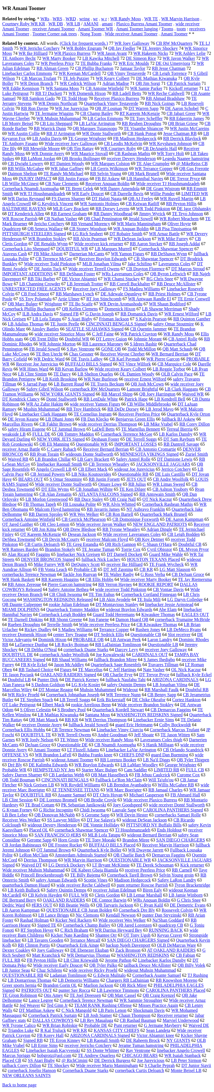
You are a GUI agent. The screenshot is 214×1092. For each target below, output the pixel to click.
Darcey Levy (126, 649)
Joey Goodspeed (127, 805)
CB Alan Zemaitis (56, 494)
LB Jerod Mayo (159, 409)
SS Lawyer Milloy (63, 820)
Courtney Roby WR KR (23, 23)
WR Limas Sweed (168, 484)
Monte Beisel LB (186, 1070)
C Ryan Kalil (151, 905)
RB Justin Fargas (73, 178)
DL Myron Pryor (194, 549)
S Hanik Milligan (158, 744)
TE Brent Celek (79, 188)
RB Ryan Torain (44, 454)
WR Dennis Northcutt (57, 103)
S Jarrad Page (35, 384)
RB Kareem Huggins (60, 579)
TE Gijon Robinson (19, 995)
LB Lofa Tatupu (47, 318)
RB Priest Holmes (164, 293)
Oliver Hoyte (179, 223)
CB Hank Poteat (142, 133)
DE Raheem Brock (143, 1040)
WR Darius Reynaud (26, 198)
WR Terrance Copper (153, 168)
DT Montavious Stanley (117, 604)
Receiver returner (172, 1015)
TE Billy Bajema (85, 875)
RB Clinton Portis (34, 945)
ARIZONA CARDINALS (175, 679)
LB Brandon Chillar (53, 459)
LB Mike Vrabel (158, 424)
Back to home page (19, 1085)
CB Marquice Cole (174, 364)
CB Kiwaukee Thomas (157, 624)
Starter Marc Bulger (99, 769)
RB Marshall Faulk (162, 689)
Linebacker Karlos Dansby (162, 960)
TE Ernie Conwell (193, 298)
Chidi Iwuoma (92, 810)
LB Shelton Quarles (95, 374)
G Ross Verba (153, 574)
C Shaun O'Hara (157, 544)
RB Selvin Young (105, 173)
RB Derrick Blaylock (182, 138)
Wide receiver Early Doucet (57, 965)
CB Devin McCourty (60, 539)
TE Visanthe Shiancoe (143, 128)
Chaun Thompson (134, 1015)
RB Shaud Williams (69, 659)
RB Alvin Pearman (90, 238)
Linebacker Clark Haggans (43, 414)
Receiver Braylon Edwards (103, 258)
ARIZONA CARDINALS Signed (100, 1035)
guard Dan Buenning (169, 754)
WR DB (55, 23)
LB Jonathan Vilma (170, 684)
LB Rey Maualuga (96, 1020)
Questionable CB (145, 634)
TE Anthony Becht (19, 58)
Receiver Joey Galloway (94, 288)
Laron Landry (159, 639)
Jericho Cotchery (49, 223)
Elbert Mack (53, 704)
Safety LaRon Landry (176, 880)
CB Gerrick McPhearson (84, 519)
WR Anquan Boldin (131, 228)
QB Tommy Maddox (75, 434)
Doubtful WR (77, 339)
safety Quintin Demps (126, 684)
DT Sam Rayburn (179, 439)
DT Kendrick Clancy (21, 399)
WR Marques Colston (110, 163)
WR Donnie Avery (47, 153)
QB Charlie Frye (118, 674)
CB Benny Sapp (161, 694)
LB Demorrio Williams (78, 980)
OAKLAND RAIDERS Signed (68, 674)
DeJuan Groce (37, 744)
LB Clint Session (17, 799)
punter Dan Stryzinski (161, 915)
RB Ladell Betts (126, 93)
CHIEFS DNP (131, 754)
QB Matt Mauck (43, 719)
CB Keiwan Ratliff (142, 203)
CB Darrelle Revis (126, 193)
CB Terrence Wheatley (109, 464)
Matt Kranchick (46, 955)
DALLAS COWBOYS (53, 1020)
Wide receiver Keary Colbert (120, 369)
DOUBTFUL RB (36, 794)
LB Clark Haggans (181, 389)
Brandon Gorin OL (60, 985)
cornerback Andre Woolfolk (64, 654)
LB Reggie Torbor (169, 369)
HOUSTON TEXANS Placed (153, 559)
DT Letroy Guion (111, 339)
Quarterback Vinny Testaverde (111, 103)
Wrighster (53, 303)
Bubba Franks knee (95, 754)
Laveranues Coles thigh (161, 739)
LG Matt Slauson (175, 569)
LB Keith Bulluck (24, 890)
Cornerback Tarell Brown (129, 875)
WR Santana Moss (62, 88)
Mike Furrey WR (49, 564)
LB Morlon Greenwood (47, 499)
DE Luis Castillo (170, 474)
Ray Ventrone (138, 1050)
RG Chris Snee (160, 278)
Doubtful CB (189, 544)
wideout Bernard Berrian (149, 835)
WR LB (73, 23)
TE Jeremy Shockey (160, 48)
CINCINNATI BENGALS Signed (116, 324)
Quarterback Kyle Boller (99, 850)
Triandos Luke (21, 1030)
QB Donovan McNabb (55, 815)
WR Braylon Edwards (94, 764)
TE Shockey (58, 1065)
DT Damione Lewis (175, 459)
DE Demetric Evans (188, 905)
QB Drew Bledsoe (79, 529)
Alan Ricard (18, 554)
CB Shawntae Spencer (154, 258)
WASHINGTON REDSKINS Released (58, 599)
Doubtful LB (19, 679)
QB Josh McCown (147, 384)
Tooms (167, 28)
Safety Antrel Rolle (133, 459)
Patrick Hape (136, 399)
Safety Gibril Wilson (44, 389)
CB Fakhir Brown (56, 424)
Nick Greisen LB (38, 784)
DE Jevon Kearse (23, 419)
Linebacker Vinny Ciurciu (120, 729)
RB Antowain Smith (157, 494)
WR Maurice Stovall (89, 153)
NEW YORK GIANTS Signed (67, 394)
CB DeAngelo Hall (160, 148)
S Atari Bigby (80, 318)
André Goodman (112, 734)
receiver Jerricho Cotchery (88, 1045)
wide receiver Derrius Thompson (107, 424)
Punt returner (125, 1025)
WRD (70, 18)
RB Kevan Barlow (71, 369)
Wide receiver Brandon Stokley (145, 704)
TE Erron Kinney (64, 1040)
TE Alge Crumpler (152, 163)
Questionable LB (163, 644)
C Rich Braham (74, 930)
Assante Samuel (72, 794)
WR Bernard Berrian (169, 354)
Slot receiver (179, 634)
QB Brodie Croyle (100, 799)
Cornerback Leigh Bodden (62, 614)
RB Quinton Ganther (191, 318)
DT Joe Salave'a (101, 820)
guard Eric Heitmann (133, 724)
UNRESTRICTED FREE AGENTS (34, 288)
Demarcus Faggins (168, 855)
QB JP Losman (108, 108)
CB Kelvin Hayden (45, 895)
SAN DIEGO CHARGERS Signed (138, 940)
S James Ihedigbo (159, 659)
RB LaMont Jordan (38, 158)
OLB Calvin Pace (177, 374)
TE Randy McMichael (63, 173)
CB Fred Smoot (35, 293)
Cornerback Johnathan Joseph (72, 694)
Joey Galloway (50, 950)
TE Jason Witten (175, 734)
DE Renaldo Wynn (51, 243)
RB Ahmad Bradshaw (165, 98)
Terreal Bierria (180, 429)
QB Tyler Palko (103, 965)
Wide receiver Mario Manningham (107, 1065)
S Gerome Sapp (95, 815)
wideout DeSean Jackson (144, 820)
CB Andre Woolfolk (171, 479)
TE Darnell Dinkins (25, 619)
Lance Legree (41, 1000)
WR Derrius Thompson (106, 719)
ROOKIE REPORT (155, 584)
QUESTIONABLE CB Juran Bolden (79, 910)
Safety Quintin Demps (66, 890)
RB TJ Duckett (48, 93)
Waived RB (18, 459)
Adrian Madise (115, 83)
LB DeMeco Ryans (184, 629)
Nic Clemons (87, 915)
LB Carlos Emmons (105, 118)
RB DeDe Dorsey (123, 409)
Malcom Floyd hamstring (57, 509)
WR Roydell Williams (80, 784)
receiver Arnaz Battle (21, 449)
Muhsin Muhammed (98, 689)
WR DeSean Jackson (132, 238)
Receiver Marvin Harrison (165, 845)
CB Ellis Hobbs (99, 579)
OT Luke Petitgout (19, 704)
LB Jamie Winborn (186, 895)
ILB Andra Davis (37, 313)
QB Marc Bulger (23, 303)
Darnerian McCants (86, 253)
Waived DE (198, 1025)
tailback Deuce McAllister (147, 965)
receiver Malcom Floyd (107, 539)
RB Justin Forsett (104, 479)
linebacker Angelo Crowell (181, 1050)
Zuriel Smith (196, 454)
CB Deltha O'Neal (40, 649)
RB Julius (137, 484)
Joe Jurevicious (150, 1060)
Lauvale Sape (124, 810)
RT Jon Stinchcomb (103, 298)
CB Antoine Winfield (104, 88)
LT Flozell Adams (83, 749)
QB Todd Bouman (18, 779)
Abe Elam (168, 609)
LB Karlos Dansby (176, 434)
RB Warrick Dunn (50, 128)
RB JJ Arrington (60, 133)
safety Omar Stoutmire (173, 324)
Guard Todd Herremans (114, 614)
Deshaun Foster (105, 439)
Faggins (43, 554)
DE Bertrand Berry (19, 900)
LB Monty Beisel (17, 123)
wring (84, 18)
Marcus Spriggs (16, 1055)
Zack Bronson (127, 950)
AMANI (90, 23)
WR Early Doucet (88, 193)
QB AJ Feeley (140, 198)
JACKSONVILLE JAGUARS (163, 464)
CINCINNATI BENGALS (65, 779)
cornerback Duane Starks (86, 649)
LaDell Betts (103, 429)
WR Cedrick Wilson (78, 83)
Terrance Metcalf (85, 940)
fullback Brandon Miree (115, 659)
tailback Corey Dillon (21, 1065)
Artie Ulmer (69, 298)
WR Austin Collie (24, 133)
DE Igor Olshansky (194, 208)
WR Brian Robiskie (59, 1025)
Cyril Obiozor (159, 549)
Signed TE (46, 925)
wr (95, 18)
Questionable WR (92, 444)
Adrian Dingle (159, 529)
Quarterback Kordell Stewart (118, 709)
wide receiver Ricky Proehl (93, 970)
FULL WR (78, 895)
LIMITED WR (194, 193)
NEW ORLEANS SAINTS (26, 1075)
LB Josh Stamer (98, 1015)
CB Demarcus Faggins (170, 709)
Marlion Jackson (98, 985)
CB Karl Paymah (124, 359)
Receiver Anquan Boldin (108, 183)
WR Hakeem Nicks (150, 53)
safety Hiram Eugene (26, 429)
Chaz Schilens (49, 970)
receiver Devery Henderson (131, 158)
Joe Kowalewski (110, 654)
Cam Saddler (135, 769)
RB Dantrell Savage (181, 444)
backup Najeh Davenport (128, 945)
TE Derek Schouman (155, 865)
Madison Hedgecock (132, 880)
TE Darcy (62, 374)
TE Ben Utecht (49, 354)
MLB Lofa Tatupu (104, 835)
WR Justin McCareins (189, 128)
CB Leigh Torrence (169, 73)
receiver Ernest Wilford (145, 379)
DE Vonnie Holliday (101, 825)
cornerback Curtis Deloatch (139, 1070)
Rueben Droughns (24, 624)
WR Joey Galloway (132, 43)
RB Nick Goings (160, 103)
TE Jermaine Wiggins (54, 113)
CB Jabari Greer (181, 113)
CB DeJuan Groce (188, 574)
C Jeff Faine (103, 334)
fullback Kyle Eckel (194, 674)
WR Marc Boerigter (124, 789)
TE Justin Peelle (64, 324)
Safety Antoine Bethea (68, 589)
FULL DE (41, 434)
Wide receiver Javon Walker (101, 524)
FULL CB (195, 769)
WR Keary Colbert (113, 78)
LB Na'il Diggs (156, 759)
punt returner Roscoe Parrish (142, 885)
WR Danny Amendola (119, 188)
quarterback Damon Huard (26, 885)
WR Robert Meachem (178, 218)
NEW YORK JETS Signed (61, 439)
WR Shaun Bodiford (167, 303)
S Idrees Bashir (143, 344)
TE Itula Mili (148, 599)
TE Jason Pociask (18, 674)
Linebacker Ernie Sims (153, 719)
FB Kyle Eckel (34, 664)
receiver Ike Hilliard (124, 564)
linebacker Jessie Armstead (169, 604)
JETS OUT (136, 479)
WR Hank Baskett (18, 579)
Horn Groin (68, 840)
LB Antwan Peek (125, 639)
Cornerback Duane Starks (85, 1070)
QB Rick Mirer (133, 985)
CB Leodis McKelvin (123, 143)
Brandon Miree (135, 840)
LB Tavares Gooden (45, 940)
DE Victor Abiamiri (79, 278)
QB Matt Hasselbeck (109, 774)
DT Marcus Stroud (188, 268)
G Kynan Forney (17, 810)
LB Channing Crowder (39, 283)
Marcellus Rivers (17, 424)
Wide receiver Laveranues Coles (132, 534)
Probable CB (85, 569)
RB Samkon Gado (38, 98)
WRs (44, 18)
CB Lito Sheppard (56, 123)
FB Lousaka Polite (79, 504)
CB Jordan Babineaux (21, 845)
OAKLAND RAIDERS (64, 900)
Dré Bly (15, 764)
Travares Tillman (163, 664)
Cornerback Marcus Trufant (175, 729)
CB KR (146, 569)
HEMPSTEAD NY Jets (54, 769)
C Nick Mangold (77, 1010)
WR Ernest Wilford (181, 313)
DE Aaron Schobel (182, 108)
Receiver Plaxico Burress (116, 98)
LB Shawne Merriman (162, 308)
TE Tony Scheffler (146, 118)
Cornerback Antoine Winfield (28, 519)
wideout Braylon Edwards (129, 609)
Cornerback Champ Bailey (86, 925)
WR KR (79, 1030)
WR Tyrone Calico (19, 1025)
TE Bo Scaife (81, 303)
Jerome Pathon (118, 960)
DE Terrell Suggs (141, 439)
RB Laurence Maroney (102, 344)
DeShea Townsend (18, 539)
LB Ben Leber (15, 815)
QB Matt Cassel (122, 995)
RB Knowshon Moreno (176, 980)
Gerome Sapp (39, 840)
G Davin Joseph (99, 313)
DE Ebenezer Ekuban (89, 950)
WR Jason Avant (112, 53)
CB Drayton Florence (145, 268)
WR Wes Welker (84, 514)
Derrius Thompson (40, 860)
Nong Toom (90, 33)
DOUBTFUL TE (36, 734)
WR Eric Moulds (133, 63)
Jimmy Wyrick (152, 213)
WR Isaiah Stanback (182, 1055)
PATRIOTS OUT (36, 990)
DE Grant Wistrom (163, 188)
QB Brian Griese (183, 123)
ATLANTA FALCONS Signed (105, 494)
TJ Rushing (198, 975)
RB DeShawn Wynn (169, 253)
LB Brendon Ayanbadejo (129, 784)
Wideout (130, 689)
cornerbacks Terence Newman (29, 574)
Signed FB (69, 313)
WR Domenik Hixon (87, 93)
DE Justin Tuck (48, 268)
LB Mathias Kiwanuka (58, 714)
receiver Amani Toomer (54, 28)
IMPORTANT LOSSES (135, 444)
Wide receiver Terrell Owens (94, 268)
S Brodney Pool (71, 709)
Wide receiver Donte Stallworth (63, 484)
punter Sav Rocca (74, 990)
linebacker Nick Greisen (78, 554)
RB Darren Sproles (46, 514)
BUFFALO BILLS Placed (112, 845)
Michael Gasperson (146, 794)
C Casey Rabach (61, 449)
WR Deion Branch (36, 83)
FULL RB (11, 960)
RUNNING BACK (166, 930)
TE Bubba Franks (96, 63)
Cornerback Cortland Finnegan (148, 594)
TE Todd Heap (74, 98)
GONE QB (111, 349)
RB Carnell (182, 870)
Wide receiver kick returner (98, 243)
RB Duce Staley (88, 499)
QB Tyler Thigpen (193, 759)
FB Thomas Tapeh (39, 504)
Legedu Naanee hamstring (185, 158)
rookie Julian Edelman (69, 604)
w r (104, 18)
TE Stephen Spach (36, 699)
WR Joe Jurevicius (71, 108)
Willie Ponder (162, 193)
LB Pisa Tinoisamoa (173, 228)
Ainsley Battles (45, 329)
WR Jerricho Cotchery (40, 48)
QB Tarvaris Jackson (114, 905)
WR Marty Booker (59, 58)
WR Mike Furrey (172, 238)
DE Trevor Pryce (185, 178)
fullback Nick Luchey (100, 559)
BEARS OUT (30, 479)
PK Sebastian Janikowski (83, 805)
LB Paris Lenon (112, 1010)
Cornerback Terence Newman (86, 1000)
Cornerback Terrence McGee (126, 434)
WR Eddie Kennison (20, 88)
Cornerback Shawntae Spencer (165, 248)
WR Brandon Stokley (47, 238)
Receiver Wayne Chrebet (122, 354)
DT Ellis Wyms (55, 489)
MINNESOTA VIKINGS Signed (149, 454)
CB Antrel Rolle (182, 339)
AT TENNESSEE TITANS (75, 789)
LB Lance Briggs (53, 915)
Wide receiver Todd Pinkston (50, 263)
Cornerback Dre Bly (137, 910)
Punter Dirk (47, 679)
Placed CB (11, 1060)
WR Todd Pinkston (153, 208)
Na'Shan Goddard (168, 920)
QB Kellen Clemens (80, 308)
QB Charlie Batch (129, 855)
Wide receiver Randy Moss (109, 739)
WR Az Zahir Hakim (44, 404)
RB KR (71, 719)
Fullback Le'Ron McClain (118, 779)
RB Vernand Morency (90, 223)
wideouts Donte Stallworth (89, 454)
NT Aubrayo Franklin (146, 509)
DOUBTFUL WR (72, 248)
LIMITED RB (166, 769)
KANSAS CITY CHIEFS (116, 1030)
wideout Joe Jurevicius (134, 469)
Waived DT (31, 865)
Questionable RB (133, 474)
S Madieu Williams (75, 629)
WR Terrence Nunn (123, 694)
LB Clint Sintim (32, 374)
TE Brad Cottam (39, 805)
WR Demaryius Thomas (88, 955)
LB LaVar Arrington (97, 123)
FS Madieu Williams (141, 288)
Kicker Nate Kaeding (70, 935)
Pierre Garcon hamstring (69, 584)
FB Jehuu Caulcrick (152, 774)
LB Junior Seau (16, 970)
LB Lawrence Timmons (118, 990)
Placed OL (38, 830)
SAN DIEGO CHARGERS (180, 840)
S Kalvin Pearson (151, 318)
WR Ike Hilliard (32, 53)
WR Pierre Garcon (162, 359)
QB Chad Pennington (103, 218)
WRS (57, 18)
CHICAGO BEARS (140, 1055)
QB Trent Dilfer (44, 339)
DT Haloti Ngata (106, 198)
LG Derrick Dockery (67, 865)
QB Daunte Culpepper (22, 604)
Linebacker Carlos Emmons (27, 73)
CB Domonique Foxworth (135, 519)
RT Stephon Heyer (37, 930)
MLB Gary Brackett (71, 208)
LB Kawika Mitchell (100, 58)
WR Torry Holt (170, 153)
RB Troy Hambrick (83, 409)
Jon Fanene (99, 619)
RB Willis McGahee (26, 168)
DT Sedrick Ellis (109, 634)
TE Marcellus (90, 669)
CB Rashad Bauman (138, 1020)
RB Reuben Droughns (141, 123)
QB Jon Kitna (44, 529)
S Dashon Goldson (48, 684)
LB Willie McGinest (20, 183)
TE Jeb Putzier (76, 78)
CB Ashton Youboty (170, 489)
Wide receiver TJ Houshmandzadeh (168, 183)
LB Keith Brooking (59, 379)
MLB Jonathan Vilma (101, 263)
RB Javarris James (103, 509)
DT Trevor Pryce (154, 674)
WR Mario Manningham (139, 223)
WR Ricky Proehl (24, 694)
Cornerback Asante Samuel (156, 975)
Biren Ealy (152, 890)
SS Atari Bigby (41, 1060)
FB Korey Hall (50, 1035)
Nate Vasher (153, 669)
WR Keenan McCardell (80, 73)
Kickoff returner (183, 88)
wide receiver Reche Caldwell (83, 885)
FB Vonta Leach (52, 569)
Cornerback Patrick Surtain (52, 1015)
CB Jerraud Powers (47, 474)
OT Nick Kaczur (157, 499)
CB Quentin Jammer (148, 329)
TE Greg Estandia (82, 544)
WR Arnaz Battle (164, 233)
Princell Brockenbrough (42, 875)
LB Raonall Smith (103, 1040)
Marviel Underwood (181, 1020)
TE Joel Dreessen (85, 995)
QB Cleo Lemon (54, 524)
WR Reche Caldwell (166, 93)
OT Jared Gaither (17, 524)
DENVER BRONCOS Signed (48, 559)
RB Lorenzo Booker (118, 759)
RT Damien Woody (67, 163)
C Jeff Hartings (122, 669)
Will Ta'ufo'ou (160, 779)
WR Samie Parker (146, 88)
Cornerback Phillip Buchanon (28, 308)
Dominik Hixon (52, 639)
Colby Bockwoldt (175, 724)
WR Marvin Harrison (180, 18)
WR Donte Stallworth (101, 133)
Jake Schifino (140, 263)
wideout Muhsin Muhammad (150, 970)
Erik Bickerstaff (111, 699)
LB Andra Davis (47, 138)
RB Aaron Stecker (146, 243)
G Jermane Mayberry (163, 1025)
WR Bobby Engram (84, 48)
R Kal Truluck (53, 1030)
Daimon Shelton (22, 173)
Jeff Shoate (144, 734)
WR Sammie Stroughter (141, 1000)
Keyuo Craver (169, 935)
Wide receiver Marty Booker (145, 579)
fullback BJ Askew (178, 419)
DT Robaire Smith (126, 233)
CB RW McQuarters (174, 43)
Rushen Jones (147, 629)
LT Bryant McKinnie (111, 865)
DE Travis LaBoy (87, 359)
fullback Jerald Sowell (88, 724)
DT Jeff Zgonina (118, 569)
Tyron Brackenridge (192, 885)
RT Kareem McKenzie (140, 113)
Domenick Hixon (119, 308)
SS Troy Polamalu (35, 298)
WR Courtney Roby (118, 148)
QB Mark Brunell (143, 173)
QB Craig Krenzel (159, 995)
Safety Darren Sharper (22, 774)
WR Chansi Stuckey (122, 278)
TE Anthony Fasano (20, 143)
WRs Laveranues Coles (123, 273)
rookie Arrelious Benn (91, 704)
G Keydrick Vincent (55, 203)
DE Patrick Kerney (82, 679)
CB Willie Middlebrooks (149, 404)
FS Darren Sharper (68, 198)
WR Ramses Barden (20, 549)
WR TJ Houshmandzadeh (42, 193)
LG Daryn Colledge (185, 599)
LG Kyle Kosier (85, 684)
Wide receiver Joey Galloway (71, 143)
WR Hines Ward (33, 369)
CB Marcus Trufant (39, 78)
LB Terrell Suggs (75, 699)
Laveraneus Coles (174, 263)
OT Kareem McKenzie (40, 534)
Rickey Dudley (38, 629)
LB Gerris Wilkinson (109, 168)
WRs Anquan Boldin (151, 900)
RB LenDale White (101, 399)
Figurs (65, 669)
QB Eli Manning (54, 444)
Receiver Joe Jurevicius (37, 364)
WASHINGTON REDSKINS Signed (149, 714)
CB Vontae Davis (168, 589)
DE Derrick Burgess (112, 1060)
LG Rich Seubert (87, 233)
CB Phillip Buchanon (94, 68)
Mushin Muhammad (41, 409)
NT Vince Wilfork (134, 364)
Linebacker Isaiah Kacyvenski (53, 1050)
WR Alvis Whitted (119, 504)
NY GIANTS (178, 1040)
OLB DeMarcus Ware (176, 945)
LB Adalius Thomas (26, 324)
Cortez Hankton (186, 699)
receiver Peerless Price (145, 870)
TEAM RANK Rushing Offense (103, 1005)
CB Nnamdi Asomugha (115, 744)
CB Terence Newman (71, 729)
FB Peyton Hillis (42, 960)
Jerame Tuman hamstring (141, 1045)
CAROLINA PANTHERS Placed (175, 990)
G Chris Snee (189, 900)
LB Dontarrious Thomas (29, 980)
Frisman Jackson (114, 318)
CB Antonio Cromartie (155, 449)
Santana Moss (97, 714)
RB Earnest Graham (69, 213)
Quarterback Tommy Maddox (72, 609)
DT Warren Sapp (143, 108)
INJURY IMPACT (35, 178)
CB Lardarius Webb (66, 774)
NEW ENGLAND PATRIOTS (160, 524)
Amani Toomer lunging (137, 28)
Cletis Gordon (107, 895)
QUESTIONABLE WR (130, 860)
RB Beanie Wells (74, 905)
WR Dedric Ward (48, 359)
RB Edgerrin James (186, 118)
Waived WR (193, 394)
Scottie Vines (96, 880)
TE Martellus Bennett (140, 429)
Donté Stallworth (61, 399)
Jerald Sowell (141, 218)
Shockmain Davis (149, 1010)
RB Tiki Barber (41, 278)
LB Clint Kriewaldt (81, 960)
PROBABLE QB (88, 639)
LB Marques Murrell (113, 248)
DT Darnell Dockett (124, 554)
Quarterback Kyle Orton (188, 414)
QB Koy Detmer (149, 539)
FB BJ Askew (107, 178)
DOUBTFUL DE (17, 654)
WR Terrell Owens (74, 734)
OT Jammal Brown (53, 850)
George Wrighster (180, 764)
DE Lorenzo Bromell (58, 799)
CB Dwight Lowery (25, 163)
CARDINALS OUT (149, 654)
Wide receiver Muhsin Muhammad (33, 870)
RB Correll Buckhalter (130, 283)
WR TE (151, 18)
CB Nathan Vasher (60, 218)
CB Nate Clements (62, 183)
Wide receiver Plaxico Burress (150, 799)
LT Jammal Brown (68, 429)
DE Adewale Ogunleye (121, 293)
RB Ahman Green (53, 68)
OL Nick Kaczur (186, 669)
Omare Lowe (110, 484)
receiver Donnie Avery (42, 724)
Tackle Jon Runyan (80, 574)
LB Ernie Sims (44, 1045)
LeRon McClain (33, 855)
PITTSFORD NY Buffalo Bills (154, 825)
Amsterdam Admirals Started (81, 855)
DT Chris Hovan (107, 794)
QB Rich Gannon (120, 544)
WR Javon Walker (178, 58)
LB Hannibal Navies (145, 178)
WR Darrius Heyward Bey (118, 930)
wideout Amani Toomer (72, 759)
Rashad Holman (34, 920)
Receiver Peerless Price (139, 414)
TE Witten (69, 739)
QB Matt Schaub (177, 349)
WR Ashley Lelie (190, 53)
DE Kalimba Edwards (48, 764)
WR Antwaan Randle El (149, 298)
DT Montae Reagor (55, 689)
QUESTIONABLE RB (22, 975)
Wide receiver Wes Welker (122, 920)
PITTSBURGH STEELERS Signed (34, 233)
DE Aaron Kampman (184, 519)
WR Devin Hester (132, 815)
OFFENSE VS (15, 754)
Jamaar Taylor (132, 68)
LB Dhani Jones (59, 419)
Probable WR (14, 769)
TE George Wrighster (87, 138)
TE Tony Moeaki (100, 840)
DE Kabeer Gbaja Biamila (94, 870)
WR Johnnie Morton (57, 344)
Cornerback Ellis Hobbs (23, 729)
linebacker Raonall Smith (59, 464)
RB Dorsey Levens (113, 208)
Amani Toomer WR (95, 28)
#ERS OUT (42, 905)
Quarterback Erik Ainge (78, 945)
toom (181, 28)
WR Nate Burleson (101, 379)
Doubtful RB (196, 689)
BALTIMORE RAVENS (24, 208)
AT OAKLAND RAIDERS (171, 950)
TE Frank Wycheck (166, 564)
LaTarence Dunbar (31, 644)
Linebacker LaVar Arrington (131, 749)
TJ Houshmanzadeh (132, 830)
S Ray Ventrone (80, 349)
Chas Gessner (81, 354)
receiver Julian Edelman (114, 890)
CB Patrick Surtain (184, 83)
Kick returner (192, 865)
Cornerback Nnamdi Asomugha (30, 188)
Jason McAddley (69, 664)
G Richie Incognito (56, 810)
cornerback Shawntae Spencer (81, 830)
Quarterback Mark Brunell (163, 514)
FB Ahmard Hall (185, 794)
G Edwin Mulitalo (109, 975)
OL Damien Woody (137, 374)
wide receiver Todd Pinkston (120, 589)
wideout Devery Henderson (52, 825)
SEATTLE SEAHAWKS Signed (95, 329)
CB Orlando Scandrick (183, 749)
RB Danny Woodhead (112, 213)
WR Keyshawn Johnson (170, 143)
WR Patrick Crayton (138, 334)
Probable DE (95, 1025)
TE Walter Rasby (118, 574)
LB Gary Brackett (93, 459)
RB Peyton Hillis (181, 203)
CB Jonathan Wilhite (94, 489)
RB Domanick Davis (138, 313)
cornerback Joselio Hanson (32, 1070)
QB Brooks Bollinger (81, 158)
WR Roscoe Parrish (19, 218)
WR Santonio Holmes (99, 203)
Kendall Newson (121, 915)
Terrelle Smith (59, 624)
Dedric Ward (13, 905)
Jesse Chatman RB (180, 133)
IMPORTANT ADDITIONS (27, 273)
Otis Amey (53, 995)
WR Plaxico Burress (72, 53)
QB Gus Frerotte (194, 168)
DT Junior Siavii (196, 1065)
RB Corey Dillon (194, 424)
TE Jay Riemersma (195, 579)
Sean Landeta (158, 1030)
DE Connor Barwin (109, 900)
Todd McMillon (142, 349)
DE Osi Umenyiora (173, 63)
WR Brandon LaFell (53, 754)
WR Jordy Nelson (37, 739)
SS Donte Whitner (103, 1050)
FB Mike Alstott (47, 253)
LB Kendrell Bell (169, 399)
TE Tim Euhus (102, 594)
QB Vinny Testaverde (126, 73)
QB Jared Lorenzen (134, 925)
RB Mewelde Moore (41, 148)
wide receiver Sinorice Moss (60, 334)
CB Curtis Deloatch (42, 544)
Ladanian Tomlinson (68, 975)
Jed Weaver (30, 1005)
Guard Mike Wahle (166, 554)
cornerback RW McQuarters (95, 389)
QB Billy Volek (191, 965)
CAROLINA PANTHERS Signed (173, 810)
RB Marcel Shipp (117, 394)
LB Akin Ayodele (114, 599)
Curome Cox (188, 774)
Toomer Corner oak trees (55, 33)
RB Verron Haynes (115, 584)
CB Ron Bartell (119, 514)
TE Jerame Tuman (98, 549)
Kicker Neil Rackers (73, 920)
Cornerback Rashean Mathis (167, 504)
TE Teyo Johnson (187, 213)
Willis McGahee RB (176, 784)
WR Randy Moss (125, 18)
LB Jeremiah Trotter (85, 283)
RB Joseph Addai (184, 243)
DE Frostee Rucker (65, 845)
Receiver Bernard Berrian (106, 449)
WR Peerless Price (57, 63)
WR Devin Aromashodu (120, 303)
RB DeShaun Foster (77, 273)
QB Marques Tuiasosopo (95, 128)
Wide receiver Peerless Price (104, 624)
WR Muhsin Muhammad (58, 118)
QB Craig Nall (123, 499)
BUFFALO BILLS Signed (88, 364)
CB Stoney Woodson (88, 228)
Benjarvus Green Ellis (135, 419)
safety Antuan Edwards (56, 880)
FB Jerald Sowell (44, 349)
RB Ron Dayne (34, 108)
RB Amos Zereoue (24, 584)
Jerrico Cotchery (176, 469)
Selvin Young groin (176, 875)
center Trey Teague (70, 634)
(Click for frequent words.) (84, 43)
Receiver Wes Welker (21, 820)
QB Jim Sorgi (148, 83)
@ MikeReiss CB (192, 163)
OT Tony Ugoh (136, 935)
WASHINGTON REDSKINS (143, 955)
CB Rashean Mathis (132, 153)
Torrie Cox (131, 549)
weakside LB (14, 434)
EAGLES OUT (195, 614)
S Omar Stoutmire (66, 479)
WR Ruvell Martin (176, 198)
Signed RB (33, 1040)
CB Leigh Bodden (183, 534)
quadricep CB (170, 925)
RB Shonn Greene (66, 619)
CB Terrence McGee (54, 258)
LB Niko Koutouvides (91, 474)
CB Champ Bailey (96, 113)
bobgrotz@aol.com (54, 1055)
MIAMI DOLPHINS (21, 609)
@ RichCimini (74, 1060)
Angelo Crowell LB (53, 469)
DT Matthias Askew (37, 1010)
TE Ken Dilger (132, 489)
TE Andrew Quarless (96, 1055)
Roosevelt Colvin (177, 910)
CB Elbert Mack (92, 469)
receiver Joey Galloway (166, 649)
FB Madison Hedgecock (135, 138)
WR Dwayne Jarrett (145, 850)
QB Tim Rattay (80, 148)
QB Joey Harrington (157, 394)
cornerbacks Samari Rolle (178, 815)
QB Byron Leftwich (168, 273)
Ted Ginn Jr (57, 1005)
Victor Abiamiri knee (155, 1035)
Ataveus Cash (14, 253)
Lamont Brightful (142, 389)
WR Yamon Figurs (127, 253)
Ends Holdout (169, 830)
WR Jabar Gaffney (67, 168)
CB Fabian (185, 955)
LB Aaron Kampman (21, 910)
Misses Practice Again (158, 1005)
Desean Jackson (82, 534)
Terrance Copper (114, 629)
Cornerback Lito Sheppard (26, 248)
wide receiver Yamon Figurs (95, 404)
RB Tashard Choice (36, 669)
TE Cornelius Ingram (93, 414)
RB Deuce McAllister (176, 283)
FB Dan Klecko (95, 419)
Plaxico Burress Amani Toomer (144, 23)
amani (107, 23)
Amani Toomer (174, 33)
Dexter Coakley (16, 950)
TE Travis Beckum (107, 384)
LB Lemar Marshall (144, 895)
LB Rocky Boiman (72, 644)
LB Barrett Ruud (69, 384)
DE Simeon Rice (141, 58)
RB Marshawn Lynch (75, 293)
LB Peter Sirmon (186, 1060)
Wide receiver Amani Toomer (131, 33)
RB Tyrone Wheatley (121, 529)
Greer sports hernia (19, 985)
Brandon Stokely (60, 549)
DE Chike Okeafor (149, 699)
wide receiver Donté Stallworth (177, 805)
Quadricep (11, 228)
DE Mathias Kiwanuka (156, 78)
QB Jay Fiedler (121, 48)
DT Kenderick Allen (26, 213)
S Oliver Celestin (35, 709)
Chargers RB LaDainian (127, 980)
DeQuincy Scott (85, 564)
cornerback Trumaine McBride (182, 619)
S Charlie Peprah (160, 1065)
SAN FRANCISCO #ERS (58, 835)
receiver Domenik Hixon (24, 634)
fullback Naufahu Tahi (125, 679)
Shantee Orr (106, 935)
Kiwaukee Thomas (158, 614)
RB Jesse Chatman (168, 68)
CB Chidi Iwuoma (65, 594)
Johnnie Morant (147, 339)
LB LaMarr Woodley (139, 764)
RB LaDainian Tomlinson (118, 644)
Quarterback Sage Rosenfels (116, 664)
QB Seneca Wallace (45, 228)
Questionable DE (72, 744)
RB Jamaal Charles (166, 789)
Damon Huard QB (132, 619)
